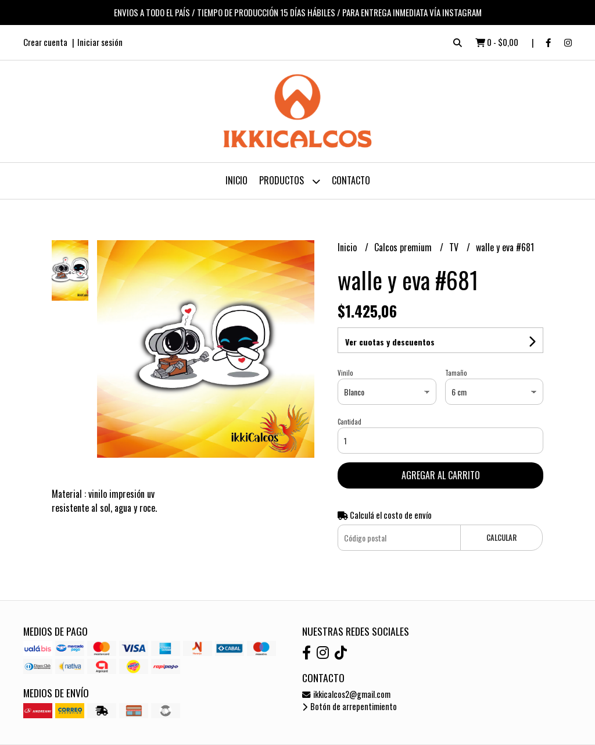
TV (455, 247)
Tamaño (456, 372)
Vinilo (345, 372)
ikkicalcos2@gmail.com (346, 694)
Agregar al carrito (441, 475)
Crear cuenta (45, 41)
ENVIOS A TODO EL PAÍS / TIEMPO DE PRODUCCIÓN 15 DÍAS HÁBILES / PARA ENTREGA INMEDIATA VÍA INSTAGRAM (298, 12)
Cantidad (349, 421)
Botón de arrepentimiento (349, 706)
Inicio (236, 180)
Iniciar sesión (100, 41)
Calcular (501, 537)
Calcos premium (404, 247)
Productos (289, 181)
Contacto (351, 180)
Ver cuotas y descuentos (390, 342)
